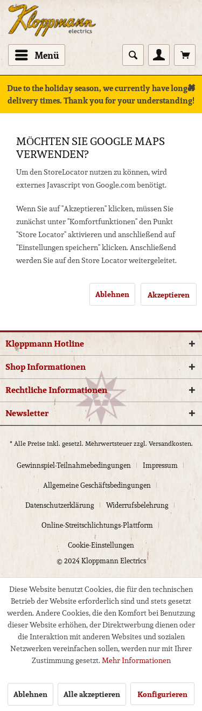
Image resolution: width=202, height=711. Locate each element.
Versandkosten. (171, 443)
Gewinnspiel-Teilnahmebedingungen (74, 465)
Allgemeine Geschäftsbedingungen (97, 485)
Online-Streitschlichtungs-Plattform (97, 525)
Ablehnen (112, 294)
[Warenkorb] (185, 55)
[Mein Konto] (159, 55)
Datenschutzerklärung (59, 505)
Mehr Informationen (136, 660)
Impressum (160, 465)
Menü (37, 54)
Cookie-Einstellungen (101, 545)
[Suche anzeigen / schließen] (133, 55)
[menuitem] (36, 55)
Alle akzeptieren (92, 694)
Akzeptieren (169, 295)
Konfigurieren (162, 694)
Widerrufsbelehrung (137, 505)
